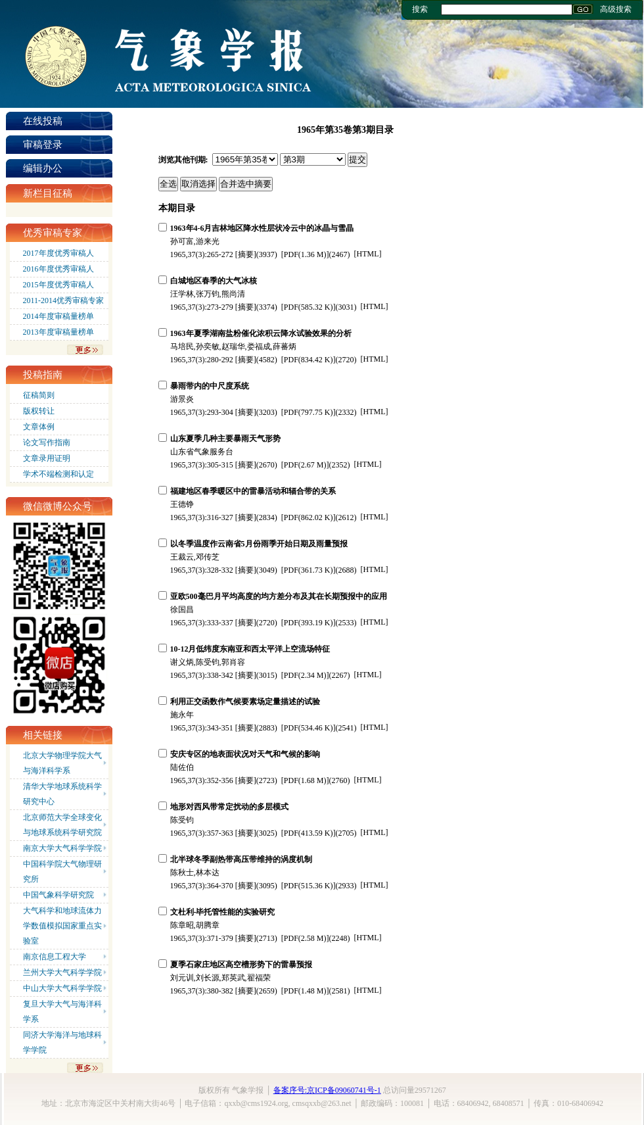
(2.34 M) (305, 675)
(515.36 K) (308, 885)
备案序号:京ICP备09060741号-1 (327, 1090)
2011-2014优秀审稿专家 (63, 300)
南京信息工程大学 (54, 956)
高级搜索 (616, 9)
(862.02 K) (308, 517)
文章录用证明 (46, 458)
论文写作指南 (46, 442)
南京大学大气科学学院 (62, 848)
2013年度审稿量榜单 (58, 332)
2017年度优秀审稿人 (58, 253)
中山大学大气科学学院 (62, 988)
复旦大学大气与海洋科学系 (62, 1011)
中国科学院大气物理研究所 (62, 871)
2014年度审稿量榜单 (58, 316)
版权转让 (39, 411)
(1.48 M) (305, 990)
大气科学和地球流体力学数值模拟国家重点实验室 (62, 925)
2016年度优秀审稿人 (58, 269)
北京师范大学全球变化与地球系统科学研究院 (62, 825)
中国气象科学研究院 (58, 894)
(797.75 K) (308, 412)
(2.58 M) (305, 938)
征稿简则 (39, 395)
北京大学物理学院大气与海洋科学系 (62, 763)
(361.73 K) (308, 570)
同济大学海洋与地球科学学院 (62, 1042)
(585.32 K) (308, 307)
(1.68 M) (305, 780)
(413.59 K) (308, 833)
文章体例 (39, 426)
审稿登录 (42, 144)
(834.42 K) (308, 359)
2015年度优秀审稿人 (58, 284)
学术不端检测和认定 (58, 474)
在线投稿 (42, 121)
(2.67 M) (305, 464)
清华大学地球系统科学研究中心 (62, 794)
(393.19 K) (308, 622)
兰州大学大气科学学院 (62, 972)
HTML (368, 253)
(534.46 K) (308, 727)
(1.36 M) (305, 254)
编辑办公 (42, 168)
